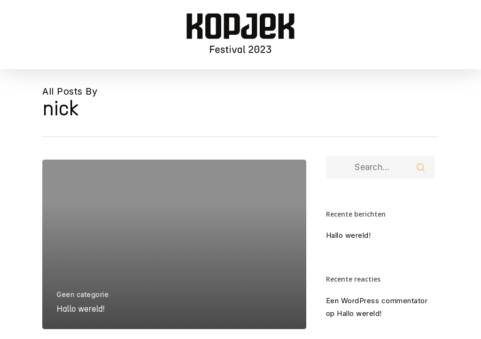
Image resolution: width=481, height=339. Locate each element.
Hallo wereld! (348, 235)
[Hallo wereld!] (174, 244)
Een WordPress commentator (377, 300)
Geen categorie (82, 295)
